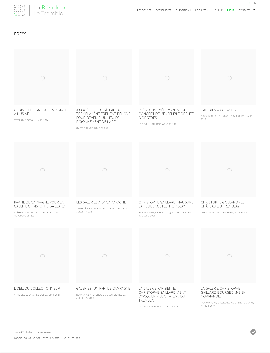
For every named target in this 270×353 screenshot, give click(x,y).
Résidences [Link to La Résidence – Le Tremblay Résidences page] (144, 10)
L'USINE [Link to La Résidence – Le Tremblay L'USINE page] (218, 10)
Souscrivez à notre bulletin (253, 332)
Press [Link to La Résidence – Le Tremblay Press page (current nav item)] (230, 10)
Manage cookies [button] (43, 332)
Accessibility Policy (23, 332)
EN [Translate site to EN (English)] (254, 3)
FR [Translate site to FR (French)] (248, 3)
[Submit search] (254, 10)
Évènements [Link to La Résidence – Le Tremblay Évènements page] (163, 10)
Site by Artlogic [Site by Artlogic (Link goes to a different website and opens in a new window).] (72, 338)
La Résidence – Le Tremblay (42, 10)
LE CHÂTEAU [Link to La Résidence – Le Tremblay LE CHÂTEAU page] (202, 10)
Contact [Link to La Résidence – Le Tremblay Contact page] (244, 10)
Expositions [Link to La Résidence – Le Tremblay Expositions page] (183, 10)
